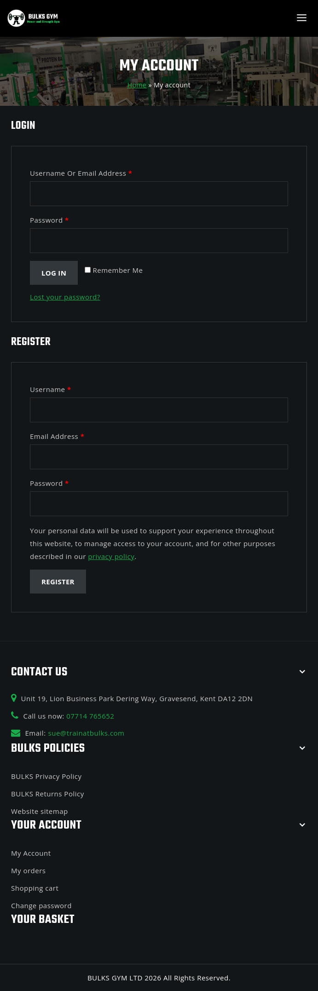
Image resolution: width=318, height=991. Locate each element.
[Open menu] (301, 18)
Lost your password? (65, 296)
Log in (53, 272)
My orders (28, 870)
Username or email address (81, 173)
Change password (41, 905)
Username (50, 389)
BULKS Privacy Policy (46, 776)
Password (49, 220)
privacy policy (111, 556)
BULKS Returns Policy (47, 793)
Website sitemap (39, 811)
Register (58, 581)
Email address (57, 436)
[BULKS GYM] (34, 18)
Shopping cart (34, 888)
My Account (31, 853)
